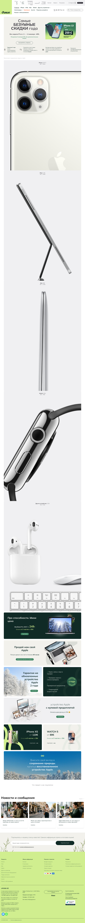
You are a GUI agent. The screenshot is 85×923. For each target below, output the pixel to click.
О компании (37, 3)
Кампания (27, 10)
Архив (81, 798)
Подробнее (25, 634)
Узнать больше (42, 774)
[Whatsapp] (6, 914)
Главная (16, 7)
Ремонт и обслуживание (21, 12)
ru (54, 10)
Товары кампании (5, 874)
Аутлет (33, 10)
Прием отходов (47, 868)
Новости (55, 2)
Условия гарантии (48, 866)
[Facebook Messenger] (3, 914)
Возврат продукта (48, 861)
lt (63, 10)
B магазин (34, 690)
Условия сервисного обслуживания (73, 866)
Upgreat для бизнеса (44, 2)
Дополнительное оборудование (8, 872)
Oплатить (80, 2)
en (56, 10)
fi (60, 10)
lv (61, 10)
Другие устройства (43, 7)
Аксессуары (17, 10)
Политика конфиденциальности (73, 864)
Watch (35, 7)
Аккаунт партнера (27, 868)
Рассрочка (61, 2)
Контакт (49, 2)
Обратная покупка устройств (24, 659)
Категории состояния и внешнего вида (30, 3)
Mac (30, 7)
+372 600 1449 (23, 2)
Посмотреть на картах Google (53, 892)
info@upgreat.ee (31, 899)
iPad (26, 7)
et (58, 10)
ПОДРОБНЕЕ (60, 716)
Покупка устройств (42, 10)
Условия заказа (47, 864)
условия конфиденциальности (27, 847)
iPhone (22, 7)
